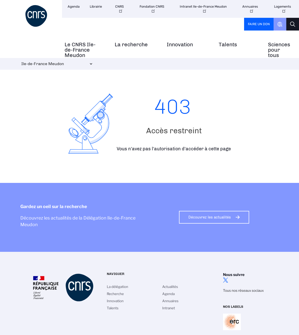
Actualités (170, 287)
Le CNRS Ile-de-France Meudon (80, 50)
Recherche (115, 294)
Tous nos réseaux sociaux (243, 290)
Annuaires (250, 6)
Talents (228, 44)
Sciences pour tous (279, 50)
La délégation (117, 287)
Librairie (96, 6)
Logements (282, 6)
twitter (225, 280)
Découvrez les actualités (209, 217)
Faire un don (259, 24)
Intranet (168, 308)
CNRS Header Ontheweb (280, 24)
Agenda (74, 6)
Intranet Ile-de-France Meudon (203, 6)
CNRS (119, 6)
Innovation (180, 44)
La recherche (131, 44)
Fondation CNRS (152, 6)
